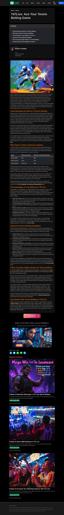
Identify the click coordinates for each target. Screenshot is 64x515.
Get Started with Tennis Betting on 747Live (24, 41)
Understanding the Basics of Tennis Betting (24, 31)
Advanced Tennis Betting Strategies (22, 37)
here (11, 142)
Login (54, 2)
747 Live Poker (50, 263)
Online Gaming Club (44, 295)
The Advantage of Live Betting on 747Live (24, 35)
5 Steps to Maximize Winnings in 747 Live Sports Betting (29, 394)
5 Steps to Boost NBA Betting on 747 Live (24, 442)
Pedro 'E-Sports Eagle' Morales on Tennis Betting (26, 39)
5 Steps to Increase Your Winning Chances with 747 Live (29, 489)
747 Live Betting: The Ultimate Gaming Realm (29, 184)
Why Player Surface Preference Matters (23, 33)
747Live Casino (14, 303)
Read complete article (14, 400)
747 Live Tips (30, 223)
